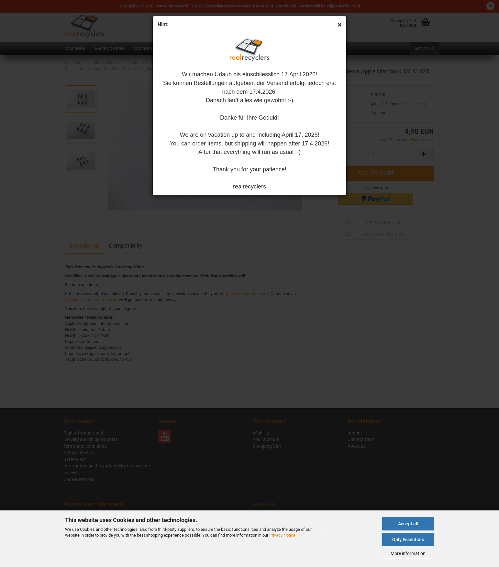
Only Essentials (408, 539)
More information (408, 553)
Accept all (408, 523)
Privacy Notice (282, 535)
